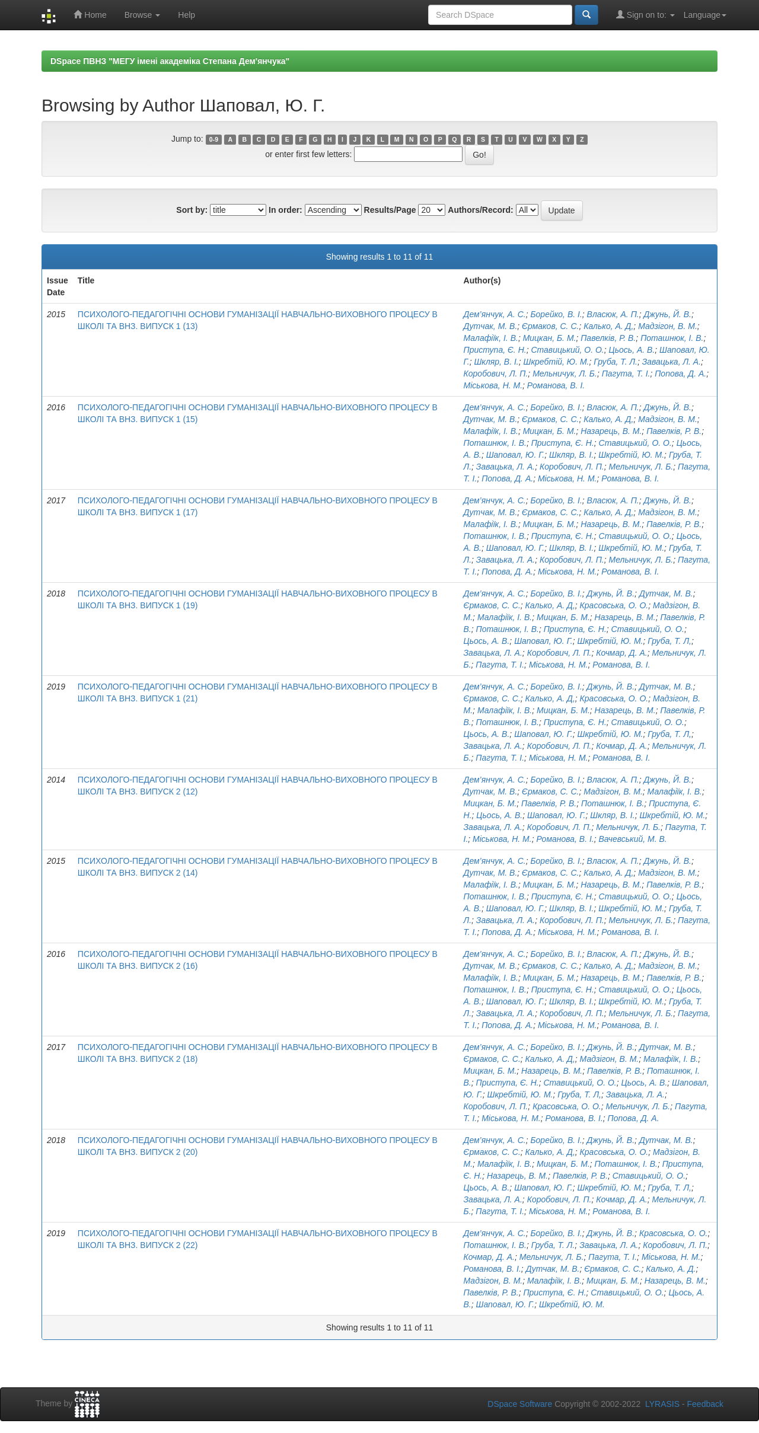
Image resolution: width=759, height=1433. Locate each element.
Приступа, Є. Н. (495, 350)
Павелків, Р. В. (608, 338)
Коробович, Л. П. (496, 373)
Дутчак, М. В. (491, 326)
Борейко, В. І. (556, 314)
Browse (143, 15)
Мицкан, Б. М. (549, 338)
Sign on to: (645, 14)
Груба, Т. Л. (615, 361)
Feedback (705, 1404)
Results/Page (390, 210)
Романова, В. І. (556, 385)
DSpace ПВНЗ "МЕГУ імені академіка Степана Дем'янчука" (169, 61)
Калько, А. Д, (608, 326)
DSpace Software (519, 1404)
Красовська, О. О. (614, 605)
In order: (285, 210)
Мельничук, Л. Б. (564, 373)
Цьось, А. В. (631, 350)
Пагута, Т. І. (626, 373)
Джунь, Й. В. (667, 314)
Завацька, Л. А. (671, 361)
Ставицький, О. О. (567, 350)
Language (705, 15)
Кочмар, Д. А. (621, 653)
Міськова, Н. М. (493, 385)
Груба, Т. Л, (669, 641)
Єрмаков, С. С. (550, 326)
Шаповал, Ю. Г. (515, 454)
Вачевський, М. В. (633, 839)
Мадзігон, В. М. (667, 326)
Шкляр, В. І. (496, 361)
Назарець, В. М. (611, 431)
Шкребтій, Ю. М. (556, 361)
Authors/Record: (480, 210)
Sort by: (192, 210)
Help (186, 15)
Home (90, 14)
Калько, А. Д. (671, 1269)
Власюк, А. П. (613, 314)
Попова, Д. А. (680, 373)
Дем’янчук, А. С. (495, 314)
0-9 (213, 139)
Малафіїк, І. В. (491, 338)
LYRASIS (662, 1404)
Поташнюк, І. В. (671, 338)
